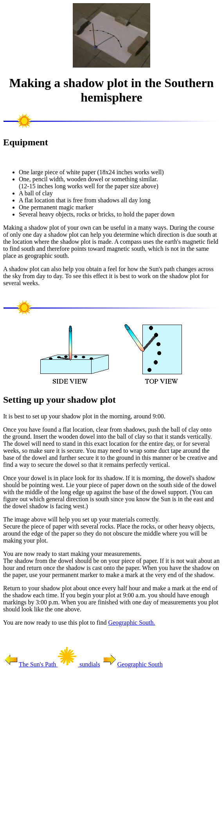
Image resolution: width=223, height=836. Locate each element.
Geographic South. (131, 622)
